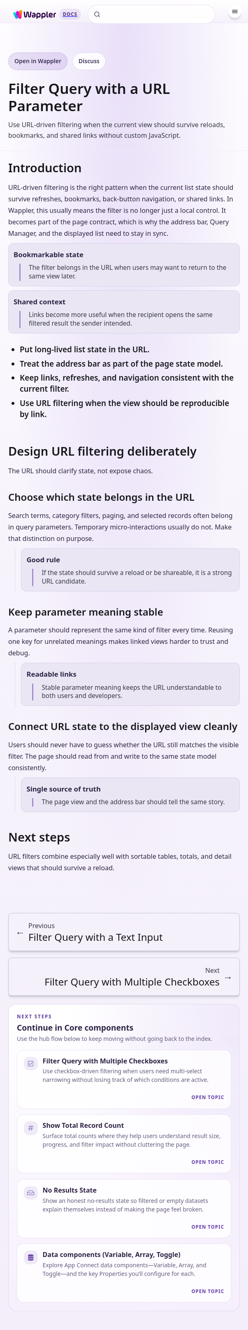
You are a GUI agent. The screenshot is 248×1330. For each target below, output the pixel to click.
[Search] (151, 14)
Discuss (89, 61)
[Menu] (234, 11)
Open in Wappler (37, 61)
